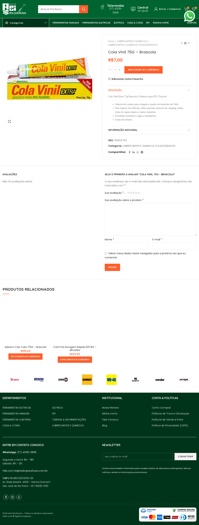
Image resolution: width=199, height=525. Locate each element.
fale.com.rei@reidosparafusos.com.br (25, 470)
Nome (109, 239)
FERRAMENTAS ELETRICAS (17, 407)
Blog (104, 425)
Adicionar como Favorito (127, 79)
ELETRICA (57, 407)
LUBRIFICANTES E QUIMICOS (132, 41)
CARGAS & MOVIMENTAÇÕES (69, 419)
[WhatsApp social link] (138, 152)
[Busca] (63, 9)
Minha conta (109, 413)
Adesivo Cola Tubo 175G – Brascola (25, 347)
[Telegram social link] (142, 152)
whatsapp (189, 12)
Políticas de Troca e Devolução (170, 413)
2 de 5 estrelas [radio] (131, 193)
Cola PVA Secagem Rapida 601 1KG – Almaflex (74, 348)
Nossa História (110, 407)
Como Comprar (161, 407)
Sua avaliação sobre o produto (124, 200)
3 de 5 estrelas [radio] (133, 193)
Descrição (115, 90)
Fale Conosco (110, 419)
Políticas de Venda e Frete (167, 419)
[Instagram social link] (12, 497)
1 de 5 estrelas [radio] (128, 193)
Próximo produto (189, 43)
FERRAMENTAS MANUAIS (16, 413)
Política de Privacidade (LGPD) (170, 425)
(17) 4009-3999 (26, 452)
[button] (25, 356)
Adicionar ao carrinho (143, 69)
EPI (53, 413)
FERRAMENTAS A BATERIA (17, 419)
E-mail (157, 239)
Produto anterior (182, 43)
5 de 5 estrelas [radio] (138, 193)
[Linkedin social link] (133, 152)
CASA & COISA (11, 425)
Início (111, 41)
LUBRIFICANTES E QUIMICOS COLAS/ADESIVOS (133, 44)
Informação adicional (122, 130)
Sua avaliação (114, 193)
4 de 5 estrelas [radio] (136, 193)
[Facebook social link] (129, 152)
